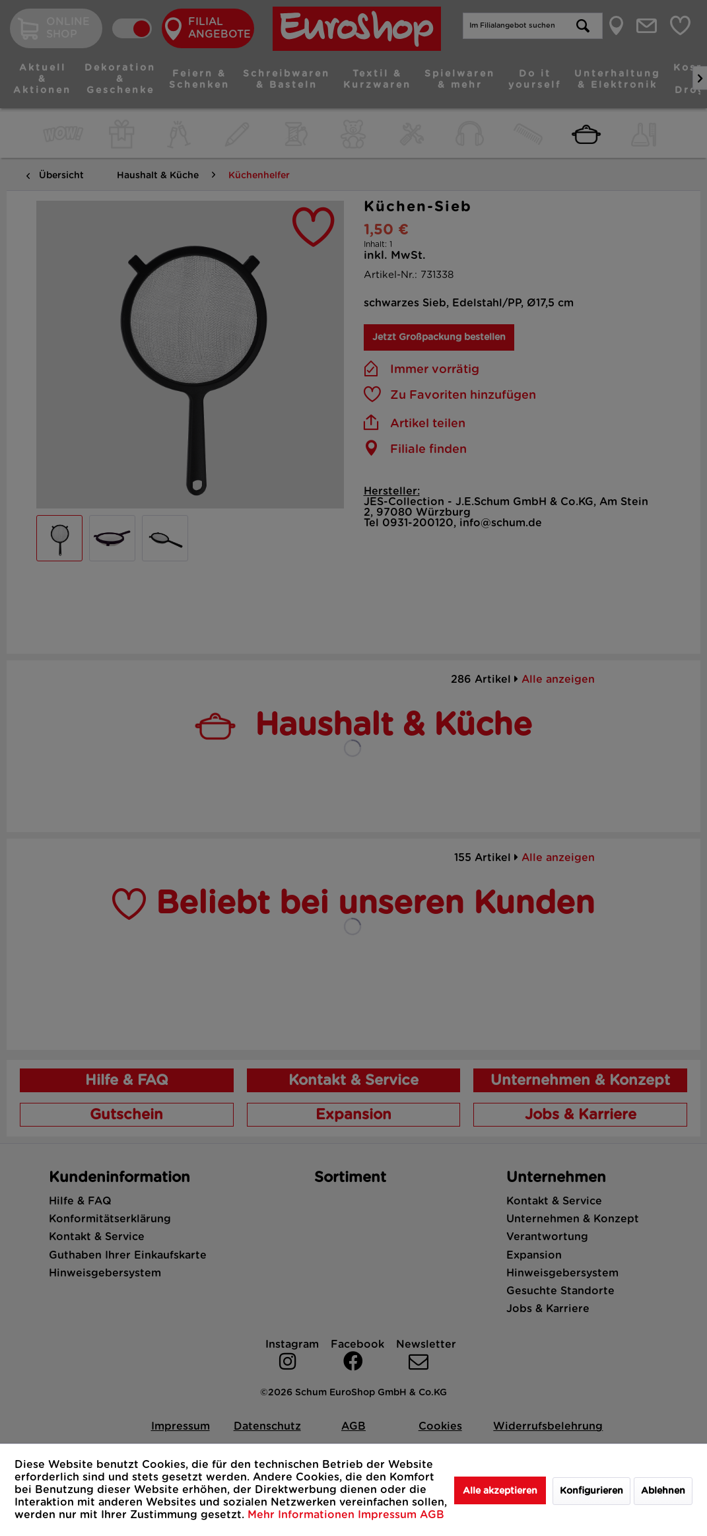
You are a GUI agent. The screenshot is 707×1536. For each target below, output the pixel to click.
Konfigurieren (591, 1491)
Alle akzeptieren (500, 1491)
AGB (432, 1515)
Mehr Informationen (303, 1515)
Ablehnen (663, 1491)
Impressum (389, 1515)
